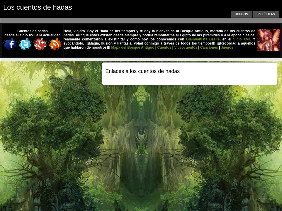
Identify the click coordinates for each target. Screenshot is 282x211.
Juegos (241, 14)
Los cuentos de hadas (37, 7)
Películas (266, 14)
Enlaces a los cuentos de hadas (142, 71)
